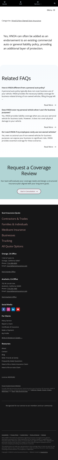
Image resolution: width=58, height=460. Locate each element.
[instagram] (8, 309)
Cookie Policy (24, 435)
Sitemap (43, 435)
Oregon (49, 390)
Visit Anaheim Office (9, 297)
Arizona (44, 390)
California (33, 390)
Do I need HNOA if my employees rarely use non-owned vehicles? (29, 132)
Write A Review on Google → (12, 338)
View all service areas (22, 391)
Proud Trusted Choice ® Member (11, 386)
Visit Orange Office (8, 272)
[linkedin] (13, 309)
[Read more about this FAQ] (50, 105)
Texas (13, 391)
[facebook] (3, 309)
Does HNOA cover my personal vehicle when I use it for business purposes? (28, 111)
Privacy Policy (14, 435)
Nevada (39, 390)
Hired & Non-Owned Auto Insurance (26, 21)
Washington (5, 391)
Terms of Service (34, 435)
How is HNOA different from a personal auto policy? (23, 87)
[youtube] (18, 309)
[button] (54, 3)
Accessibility (5, 435)
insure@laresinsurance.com (17, 266)
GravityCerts (44, 452)
